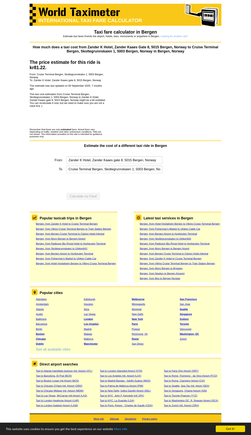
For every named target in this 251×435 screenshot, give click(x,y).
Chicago (41, 338)
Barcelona (41, 323)
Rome (135, 338)
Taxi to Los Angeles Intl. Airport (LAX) (120, 375)
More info (120, 429)
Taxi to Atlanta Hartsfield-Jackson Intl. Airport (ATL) (64, 370)
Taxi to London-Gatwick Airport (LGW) (57, 405)
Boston (40, 333)
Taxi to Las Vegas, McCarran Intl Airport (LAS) (61, 395)
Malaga (88, 333)
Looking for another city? (174, 36)
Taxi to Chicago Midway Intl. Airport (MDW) (60, 390)
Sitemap (114, 418)
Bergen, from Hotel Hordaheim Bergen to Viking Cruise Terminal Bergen (76, 263)
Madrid (88, 329)
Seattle (184, 309)
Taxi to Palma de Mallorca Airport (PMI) (121, 385)
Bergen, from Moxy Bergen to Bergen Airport (60, 238)
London (88, 319)
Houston (88, 304)
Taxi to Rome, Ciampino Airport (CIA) (184, 380)
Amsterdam (42, 304)
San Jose (185, 304)
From (58, 160)
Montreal (137, 309)
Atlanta (40, 309)
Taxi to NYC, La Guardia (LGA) (117, 400)
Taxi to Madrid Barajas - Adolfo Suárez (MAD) (125, 380)
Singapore (186, 314)
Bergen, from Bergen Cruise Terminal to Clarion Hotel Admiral (70, 233)
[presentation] (59, 117)
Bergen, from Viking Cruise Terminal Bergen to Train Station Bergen (73, 228)
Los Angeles (91, 323)
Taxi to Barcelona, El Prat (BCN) (54, 375)
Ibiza (86, 309)
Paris (135, 323)
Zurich (183, 338)
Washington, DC (189, 333)
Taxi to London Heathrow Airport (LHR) (57, 400)
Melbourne (138, 299)
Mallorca (88, 338)
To (60, 169)
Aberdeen (41, 299)
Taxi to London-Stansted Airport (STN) (121, 370)
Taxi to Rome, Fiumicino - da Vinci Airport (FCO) (190, 375)
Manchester (91, 343)
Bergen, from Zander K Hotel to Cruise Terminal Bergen (67, 223)
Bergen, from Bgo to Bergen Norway (160, 278)
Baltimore (41, 319)
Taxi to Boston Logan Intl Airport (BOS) (57, 380)
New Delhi (137, 314)
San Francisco (188, 299)
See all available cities (53, 349)
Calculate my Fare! (83, 196)
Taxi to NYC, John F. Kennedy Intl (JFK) (122, 395)
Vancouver (186, 329)
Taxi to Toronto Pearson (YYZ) (180, 395)
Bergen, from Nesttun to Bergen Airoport (162, 273)
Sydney (184, 319)
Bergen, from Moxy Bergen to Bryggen (161, 268)
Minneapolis (138, 304)
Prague (136, 329)
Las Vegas (90, 314)
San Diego (138, 343)
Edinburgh (89, 299)
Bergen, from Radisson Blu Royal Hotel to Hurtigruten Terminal (70, 243)
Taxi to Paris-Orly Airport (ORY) (181, 370)
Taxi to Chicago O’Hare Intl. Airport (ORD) (59, 385)
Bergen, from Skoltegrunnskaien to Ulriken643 (61, 248)
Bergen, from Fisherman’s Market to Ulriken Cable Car (66, 258)
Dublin (40, 343)
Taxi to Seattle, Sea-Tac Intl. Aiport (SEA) (186, 385)
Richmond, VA (140, 333)
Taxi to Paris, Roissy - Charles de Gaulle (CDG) (126, 405)
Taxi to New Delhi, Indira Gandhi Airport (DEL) (125, 390)
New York (137, 319)
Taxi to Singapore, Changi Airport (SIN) (185, 390)
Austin (39, 314)
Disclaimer (130, 418)
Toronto (184, 323)
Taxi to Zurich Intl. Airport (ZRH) (181, 405)
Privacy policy (149, 418)
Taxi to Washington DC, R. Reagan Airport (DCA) (191, 400)
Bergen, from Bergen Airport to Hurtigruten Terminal (64, 253)
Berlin (39, 329)
